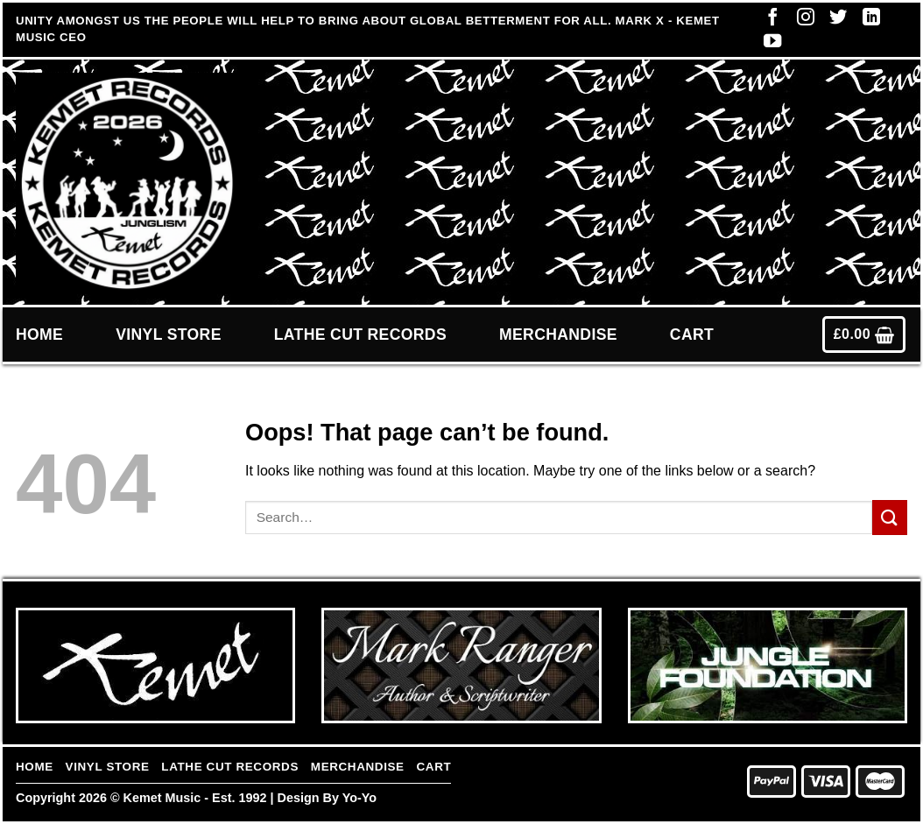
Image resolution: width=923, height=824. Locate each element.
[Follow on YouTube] (768, 45)
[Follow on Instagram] (801, 21)
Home (39, 334)
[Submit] (889, 517)
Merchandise (558, 334)
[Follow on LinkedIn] (867, 21)
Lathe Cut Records (360, 334)
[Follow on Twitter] (834, 21)
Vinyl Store (169, 334)
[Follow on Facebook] (768, 21)
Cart (692, 334)
